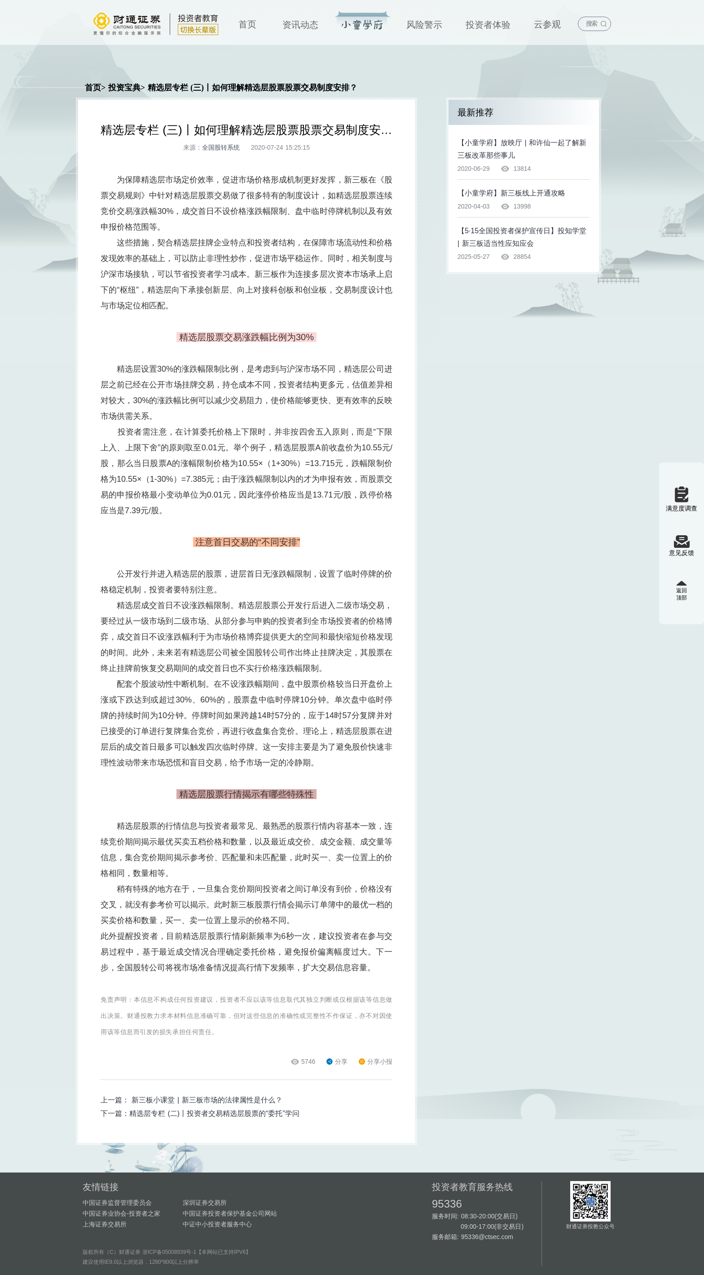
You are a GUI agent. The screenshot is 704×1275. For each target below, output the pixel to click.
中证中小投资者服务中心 (217, 1224)
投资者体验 (488, 25)
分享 (337, 1061)
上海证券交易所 (105, 1224)
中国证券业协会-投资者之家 (121, 1213)
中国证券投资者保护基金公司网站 (230, 1213)
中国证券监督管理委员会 (117, 1202)
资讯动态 (300, 25)
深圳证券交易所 (205, 1202)
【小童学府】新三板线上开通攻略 (511, 193)
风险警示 (424, 25)
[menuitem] (247, 22)
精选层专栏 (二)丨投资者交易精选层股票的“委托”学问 (214, 1113)
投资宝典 (362, 21)
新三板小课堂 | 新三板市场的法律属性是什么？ (207, 1100)
